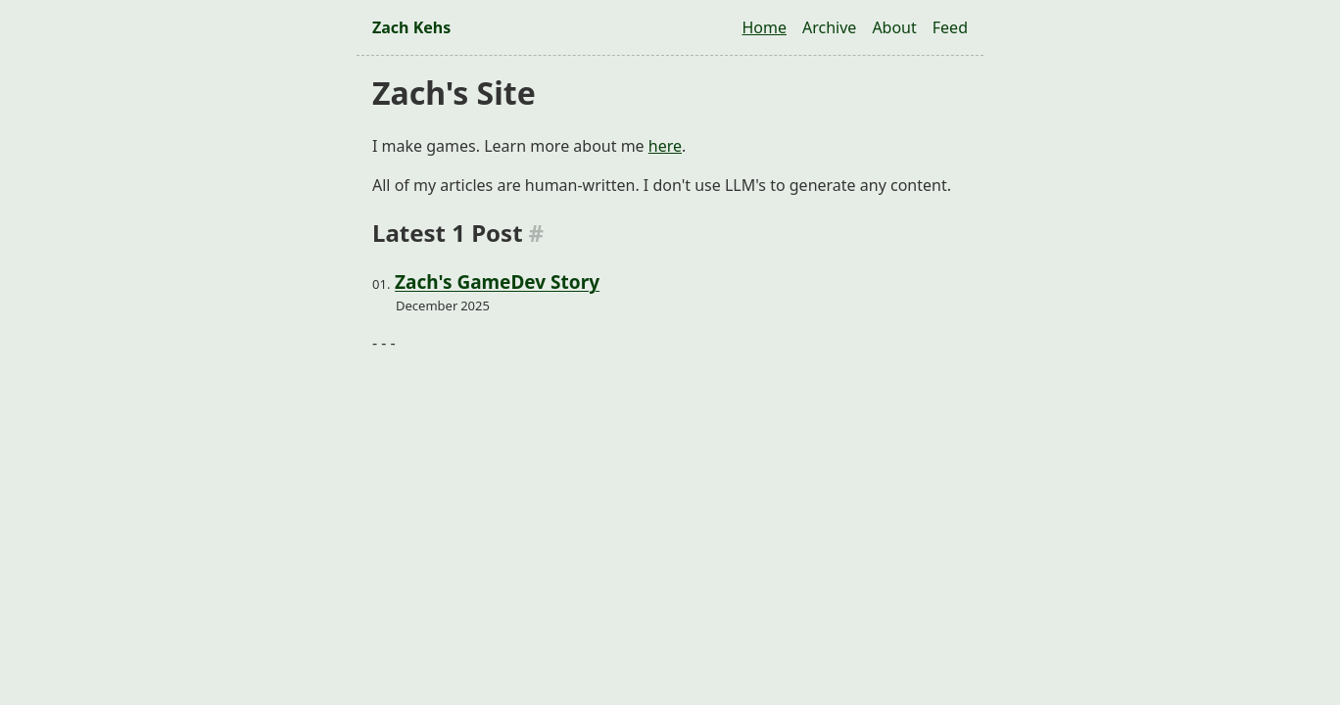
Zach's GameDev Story (497, 282)
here (665, 146)
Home (764, 27)
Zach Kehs (411, 27)
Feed (950, 27)
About (894, 27)
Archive (829, 27)
